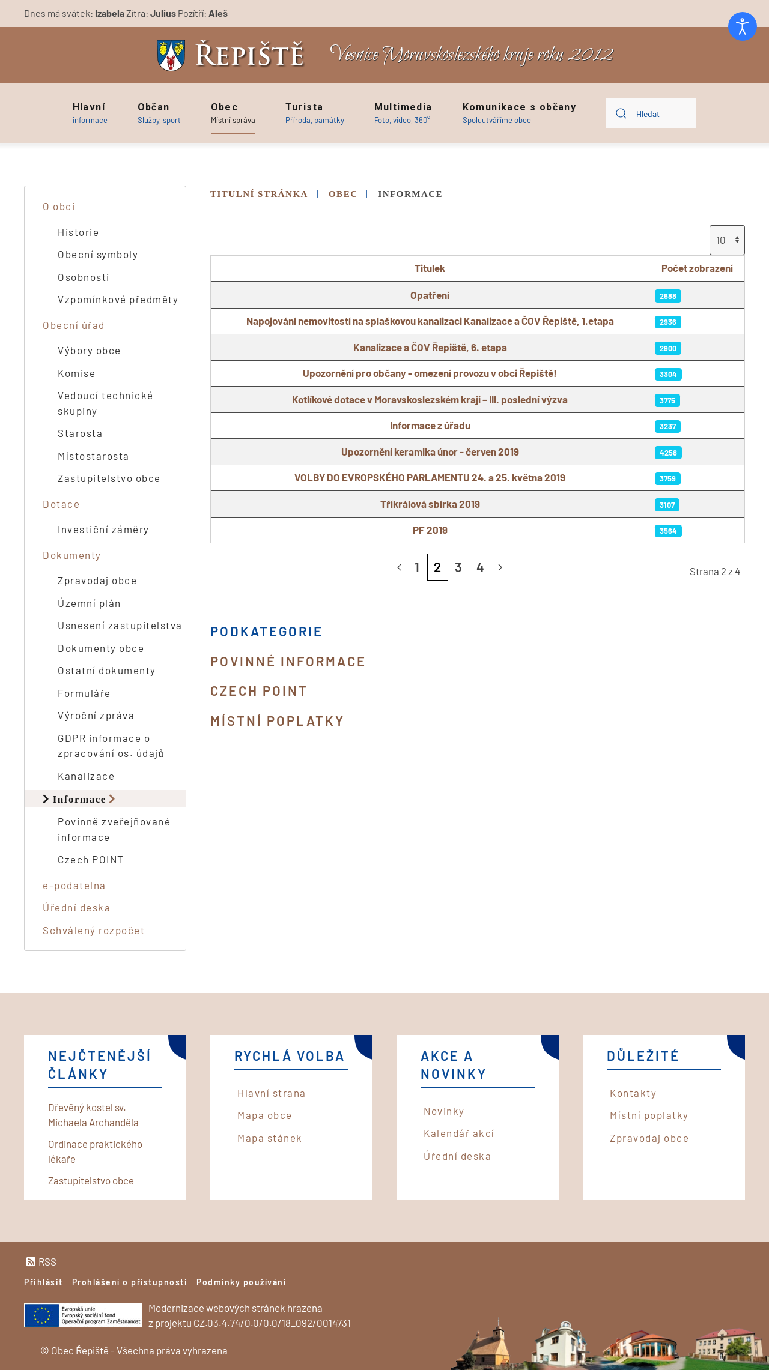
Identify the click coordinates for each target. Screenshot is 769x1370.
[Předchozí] (399, 567)
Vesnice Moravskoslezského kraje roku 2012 (471, 54)
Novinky (444, 1111)
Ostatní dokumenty (107, 670)
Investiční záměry (104, 529)
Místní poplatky (277, 720)
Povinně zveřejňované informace (114, 829)
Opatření (429, 295)
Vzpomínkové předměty (118, 299)
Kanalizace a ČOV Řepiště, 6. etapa (430, 347)
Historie (78, 232)
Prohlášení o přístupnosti (130, 1282)
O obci (59, 206)
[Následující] (500, 567)
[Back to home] (234, 55)
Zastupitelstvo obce (109, 478)
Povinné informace (288, 661)
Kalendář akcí (459, 1133)
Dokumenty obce (101, 648)
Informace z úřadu (430, 425)
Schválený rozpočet (94, 930)
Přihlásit (43, 1282)
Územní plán (89, 603)
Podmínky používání (241, 1282)
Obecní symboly (98, 254)
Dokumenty (72, 555)
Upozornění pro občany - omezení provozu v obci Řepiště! (430, 373)
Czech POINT (259, 690)
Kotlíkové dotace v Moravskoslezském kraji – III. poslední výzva (430, 399)
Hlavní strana (271, 1093)
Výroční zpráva (96, 715)
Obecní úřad (74, 325)
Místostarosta (94, 456)
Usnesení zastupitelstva (120, 625)
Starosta (80, 433)
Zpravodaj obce (97, 580)
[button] (90, 113)
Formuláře (84, 693)
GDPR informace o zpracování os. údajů (111, 745)
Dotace (61, 504)
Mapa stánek (270, 1138)
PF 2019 (430, 530)
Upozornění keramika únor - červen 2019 (430, 451)
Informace (79, 799)
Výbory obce (89, 350)
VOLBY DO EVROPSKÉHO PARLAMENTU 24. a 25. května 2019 (429, 477)
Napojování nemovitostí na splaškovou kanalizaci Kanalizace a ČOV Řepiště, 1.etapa (430, 321)
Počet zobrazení (697, 268)
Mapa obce (265, 1115)
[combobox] (651, 113)
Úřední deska (77, 907)
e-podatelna (74, 885)
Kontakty (633, 1093)
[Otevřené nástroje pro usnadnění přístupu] (742, 26)
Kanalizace (86, 776)
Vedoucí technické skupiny (106, 403)
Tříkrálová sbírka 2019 (430, 504)
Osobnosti (84, 277)
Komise (77, 373)
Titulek (430, 268)
